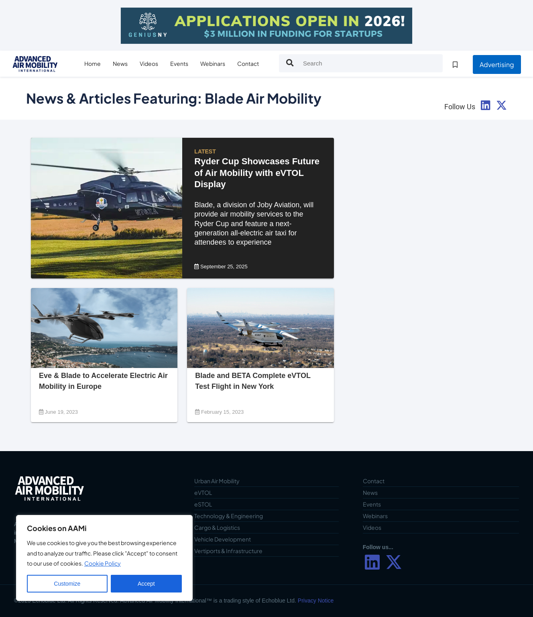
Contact (248, 63)
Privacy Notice (316, 600)
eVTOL (203, 492)
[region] (104, 558)
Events (179, 63)
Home (92, 63)
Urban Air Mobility (217, 480)
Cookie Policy (102, 563)
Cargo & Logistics (217, 527)
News (120, 63)
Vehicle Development (222, 539)
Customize (67, 583)
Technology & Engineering (228, 515)
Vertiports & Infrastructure (228, 550)
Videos (149, 63)
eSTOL (203, 504)
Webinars (212, 63)
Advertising (497, 64)
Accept (146, 583)
